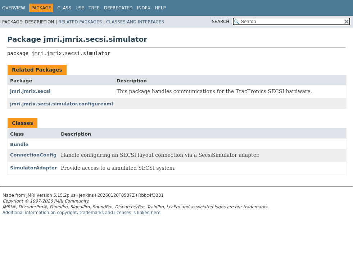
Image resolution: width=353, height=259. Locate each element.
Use (80, 7)
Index (144, 7)
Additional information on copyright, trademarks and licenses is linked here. (82, 212)
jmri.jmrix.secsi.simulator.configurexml (61, 103)
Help (160, 7)
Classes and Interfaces (135, 21)
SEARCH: (221, 21)
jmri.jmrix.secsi (30, 91)
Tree (94, 7)
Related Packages (80, 21)
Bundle (19, 144)
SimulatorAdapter (33, 168)
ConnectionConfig (33, 155)
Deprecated (118, 7)
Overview (13, 7)
